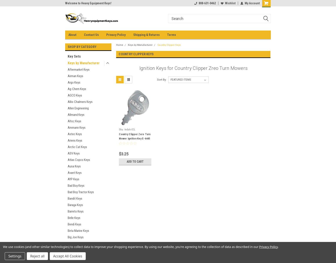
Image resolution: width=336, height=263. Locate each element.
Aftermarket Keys (79, 70)
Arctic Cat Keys (77, 147)
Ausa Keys (74, 166)
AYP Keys (73, 179)
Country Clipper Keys (169, 45)
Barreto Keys (76, 211)
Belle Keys (74, 218)
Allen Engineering (78, 108)
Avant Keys (75, 173)
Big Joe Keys (76, 237)
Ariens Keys (75, 140)
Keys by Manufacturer (84, 63)
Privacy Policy (116, 35)
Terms (171, 35)
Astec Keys (75, 134)
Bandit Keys (75, 198)
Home (119, 45)
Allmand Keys (76, 115)
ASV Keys (74, 153)
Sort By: (161, 79)
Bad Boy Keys (76, 186)
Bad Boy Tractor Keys (81, 192)
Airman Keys (75, 76)
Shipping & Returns (146, 35)
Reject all (37, 256)
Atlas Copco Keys (79, 160)
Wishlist (228, 3)
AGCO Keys (75, 95)
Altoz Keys (74, 121)
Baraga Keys (75, 205)
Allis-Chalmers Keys (80, 102)
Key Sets (74, 56)
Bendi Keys (74, 224)
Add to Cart (135, 161)
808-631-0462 (205, 3)
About (72, 35)
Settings (14, 256)
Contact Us (91, 35)
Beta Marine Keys (78, 231)
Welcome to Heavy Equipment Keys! (88, 3)
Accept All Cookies (67, 256)
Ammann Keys (77, 128)
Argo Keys (74, 82)
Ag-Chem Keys (77, 89)
